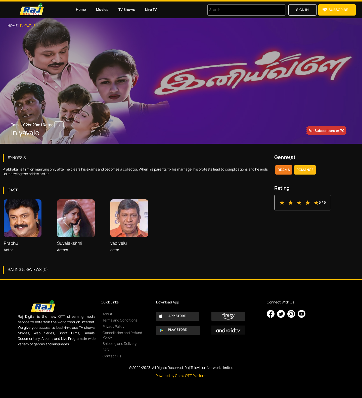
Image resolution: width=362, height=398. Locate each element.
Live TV (151, 9)
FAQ (106, 349)
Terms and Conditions (120, 320)
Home (81, 9)
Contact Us (112, 356)
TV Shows (126, 9)
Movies (102, 9)
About (107, 313)
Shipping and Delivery (120, 343)
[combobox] (240, 10)
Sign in (302, 9)
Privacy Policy (113, 326)
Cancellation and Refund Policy (122, 335)
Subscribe (338, 9)
